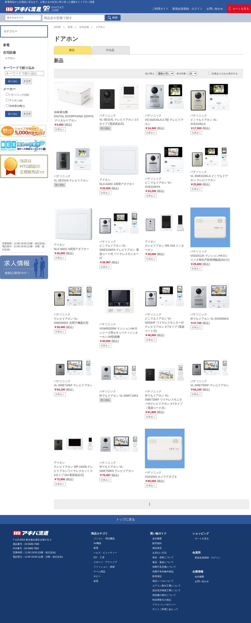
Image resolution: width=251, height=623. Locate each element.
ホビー (97, 576)
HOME (57, 27)
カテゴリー (10, 31)
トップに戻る (125, 519)
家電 (70, 27)
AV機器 (97, 543)
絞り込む (13, 81)
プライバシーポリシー (164, 604)
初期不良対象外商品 (163, 571)
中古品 (110, 50)
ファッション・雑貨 (104, 566)
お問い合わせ (214, 8)
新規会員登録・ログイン (187, 8)
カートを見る (239, 9)
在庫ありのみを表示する (223, 73)
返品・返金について (163, 562)
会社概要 (157, 538)
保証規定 (157, 548)
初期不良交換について (164, 566)
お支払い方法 (159, 552)
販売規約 (157, 543)
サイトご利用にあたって (165, 609)
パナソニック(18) (17, 94)
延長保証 (157, 576)
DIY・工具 (99, 557)
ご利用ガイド (160, 8)
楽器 (96, 581)
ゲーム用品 (99, 571)
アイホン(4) (14, 100)
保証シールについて (163, 581)
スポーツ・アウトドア (105, 562)
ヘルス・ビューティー (105, 552)
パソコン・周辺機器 (104, 538)
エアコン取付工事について (166, 585)
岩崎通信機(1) (15, 105)
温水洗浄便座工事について (166, 590)
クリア (27, 81)
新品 (72, 50)
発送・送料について (163, 557)
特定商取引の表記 (161, 599)
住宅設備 (84, 27)
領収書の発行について (164, 595)
